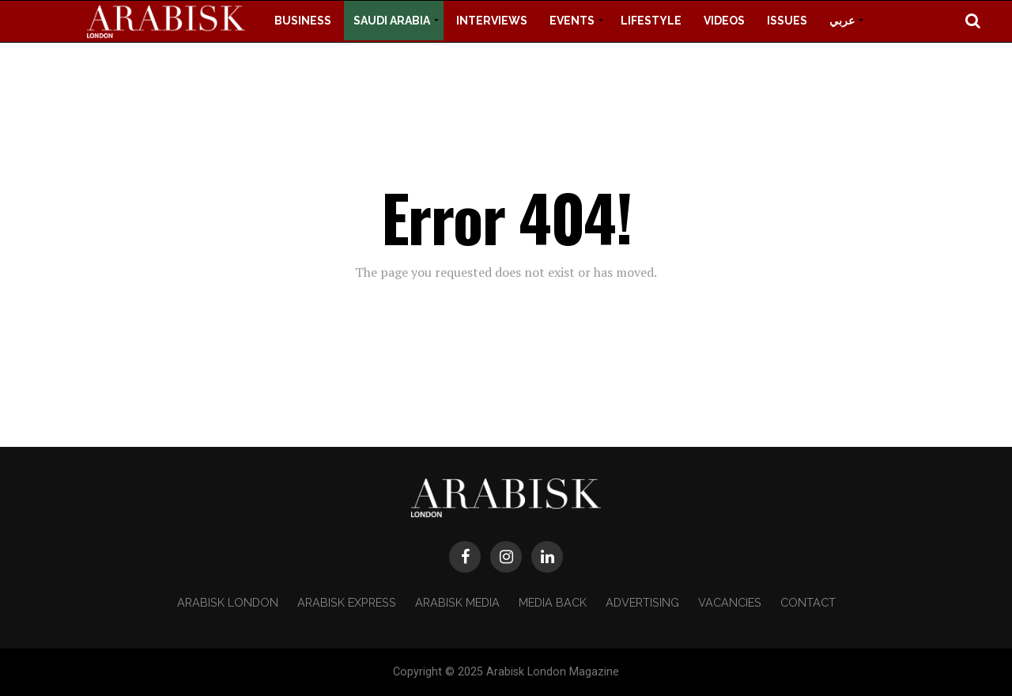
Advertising (642, 602)
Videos (724, 20)
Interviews (491, 20)
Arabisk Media (457, 602)
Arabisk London (227, 602)
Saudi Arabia (391, 20)
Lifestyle (651, 20)
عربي (842, 20)
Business (302, 20)
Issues (787, 20)
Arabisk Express (346, 602)
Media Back (553, 602)
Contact (808, 602)
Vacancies (729, 602)
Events (572, 20)
